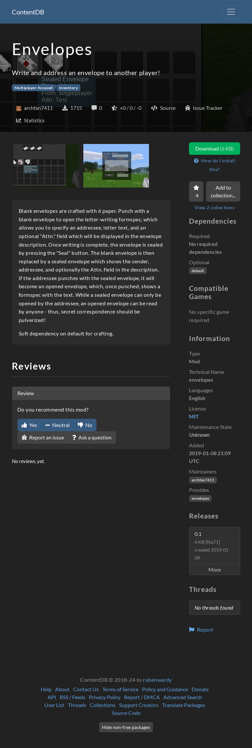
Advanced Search (182, 697)
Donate (200, 689)
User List (54, 705)
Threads (77, 705)
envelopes (200, 498)
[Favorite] (196, 191)
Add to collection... (223, 191)
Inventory (68, 87)
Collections (103, 705)
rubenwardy (157, 680)
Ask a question (92, 437)
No (85, 425)
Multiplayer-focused (33, 87)
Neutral (57, 425)
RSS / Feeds (72, 697)
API (52, 697)
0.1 (212, 545)
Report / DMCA (142, 697)
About (62, 689)
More (214, 569)
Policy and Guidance (165, 689)
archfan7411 (203, 479)
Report (201, 629)
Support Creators (138, 705)
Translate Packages (183, 705)
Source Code (126, 713)
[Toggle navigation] (231, 11)
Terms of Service (120, 689)
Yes (29, 425)
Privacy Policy (104, 697)
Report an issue (43, 437)
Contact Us (86, 689)
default (198, 270)
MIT (194, 416)
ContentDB (28, 12)
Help (46, 689)
